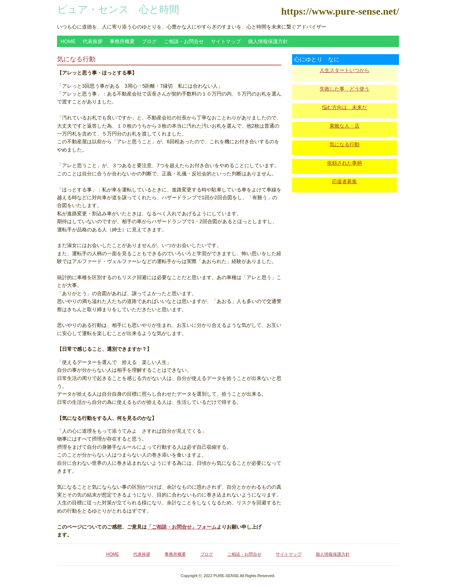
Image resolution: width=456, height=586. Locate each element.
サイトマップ (226, 41)
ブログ (149, 41)
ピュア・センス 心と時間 (118, 9)
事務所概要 (122, 41)
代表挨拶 (93, 41)
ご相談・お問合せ (184, 41)
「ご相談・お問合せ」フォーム (182, 527)
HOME (68, 41)
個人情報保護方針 (268, 41)
